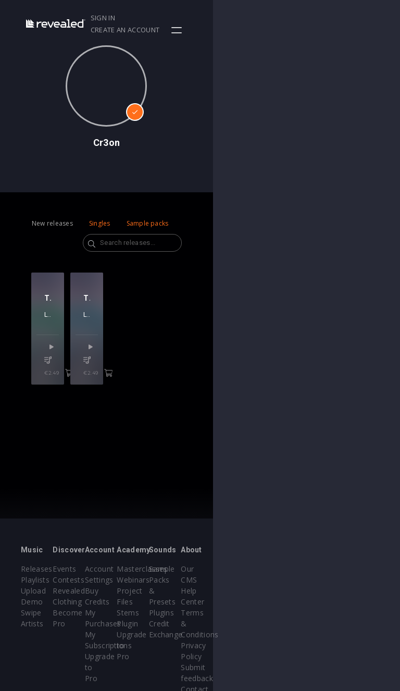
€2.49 (83, 389)
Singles (99, 223)
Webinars (226, 580)
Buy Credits (167, 591)
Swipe (31, 613)
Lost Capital (63, 344)
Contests (100, 580)
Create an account (321, 17)
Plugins (285, 602)
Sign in (264, 17)
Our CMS (352, 569)
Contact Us (356, 656)
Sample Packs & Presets (287, 580)
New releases (52, 223)
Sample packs (148, 223)
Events (95, 569)
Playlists (35, 580)
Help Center (358, 580)
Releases (37, 569)
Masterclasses (235, 569)
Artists (32, 623)
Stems (221, 613)
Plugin (221, 623)
